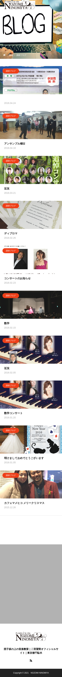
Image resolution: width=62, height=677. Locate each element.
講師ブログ (11, 71)
